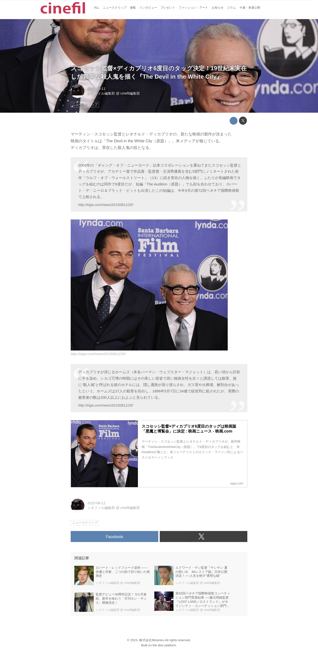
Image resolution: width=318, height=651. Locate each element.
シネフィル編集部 (101, 93)
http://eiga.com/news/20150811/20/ (105, 205)
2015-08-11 (96, 89)
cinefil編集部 (130, 93)
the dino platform (164, 645)
